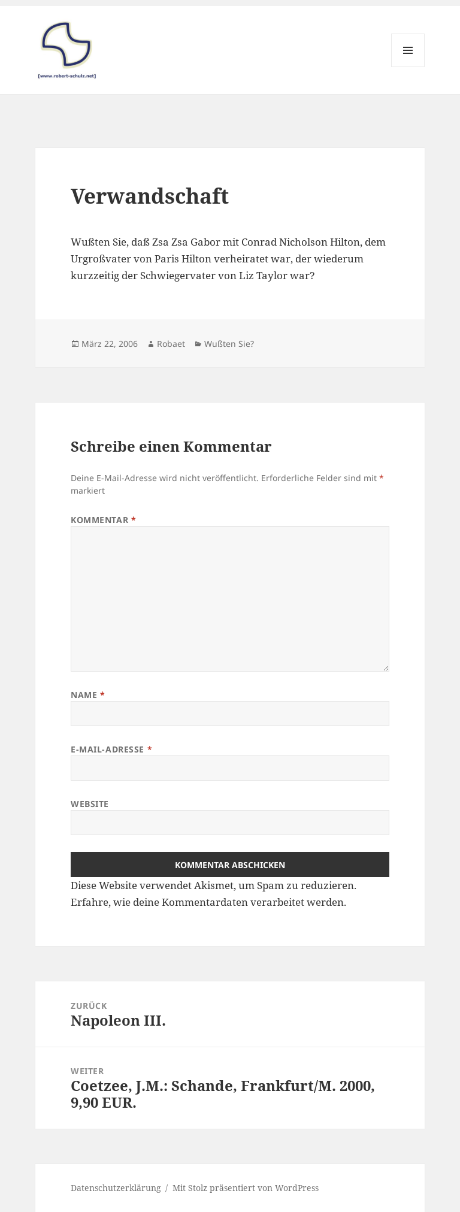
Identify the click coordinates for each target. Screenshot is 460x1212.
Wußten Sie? (229, 343)
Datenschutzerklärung (116, 1187)
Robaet (171, 343)
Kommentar (103, 519)
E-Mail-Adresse (111, 749)
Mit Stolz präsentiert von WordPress (245, 1187)
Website (90, 803)
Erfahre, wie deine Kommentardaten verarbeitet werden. (208, 902)
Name (88, 694)
